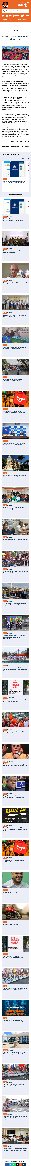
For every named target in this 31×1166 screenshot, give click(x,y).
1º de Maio (3, 15)
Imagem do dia (8, 20)
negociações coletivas (16, 15)
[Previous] (2, 194)
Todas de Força (24, 158)
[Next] (28, 194)
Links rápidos (23, 20)
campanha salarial (8, 15)
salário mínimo (23, 15)
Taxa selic (27, 15)
